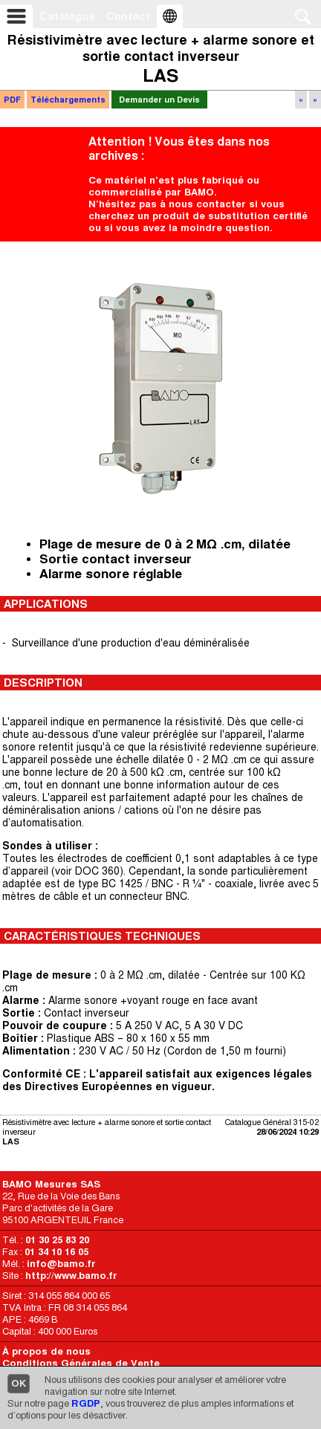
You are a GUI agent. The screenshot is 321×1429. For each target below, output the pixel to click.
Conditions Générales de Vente (81, 1363)
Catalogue (67, 16)
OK (18, 1383)
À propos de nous (46, 1351)
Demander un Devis (159, 99)
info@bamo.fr (61, 1263)
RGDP (85, 1403)
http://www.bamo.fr (71, 1275)
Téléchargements (68, 99)
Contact (128, 16)
